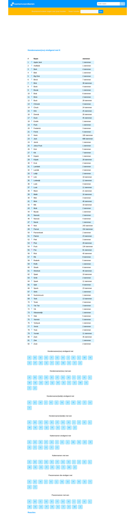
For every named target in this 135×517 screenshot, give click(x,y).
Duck (35, 118)
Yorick (36, 326)
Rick (35, 253)
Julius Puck (38, 146)
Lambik (36, 170)
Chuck (36, 107)
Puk (35, 250)
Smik (35, 278)
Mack (36, 191)
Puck (35, 246)
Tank (35, 299)
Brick (35, 97)
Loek (35, 184)
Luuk (35, 187)
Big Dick (37, 76)
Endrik (36, 121)
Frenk (36, 132)
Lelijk (35, 173)
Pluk (35, 243)
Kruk (35, 163)
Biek (35, 73)
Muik (35, 208)
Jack (35, 139)
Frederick (37, 128)
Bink (35, 83)
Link (35, 177)
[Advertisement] (67, 31)
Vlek (35, 316)
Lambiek (37, 166)
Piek (35, 239)
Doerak (36, 114)
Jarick (36, 142)
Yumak (36, 333)
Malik (36, 194)
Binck (36, 80)
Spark (36, 281)
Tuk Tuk (37, 306)
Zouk (35, 344)
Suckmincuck (39, 295)
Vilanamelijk (38, 312)
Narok (36, 222)
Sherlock (37, 271)
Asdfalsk (37, 66)
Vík (35, 309)
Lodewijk (37, 180)
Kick (35, 149)
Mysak (36, 212)
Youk (35, 330)
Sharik (36, 267)
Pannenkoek (38, 233)
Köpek (36, 160)
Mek (35, 198)
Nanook (36, 215)
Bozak (36, 90)
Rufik (35, 264)
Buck (35, 100)
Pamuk (36, 229)
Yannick (37, 319)
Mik (35, 205)
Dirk (35, 111)
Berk (35, 69)
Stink (35, 292)
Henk (36, 135)
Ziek (35, 340)
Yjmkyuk (37, 323)
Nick (35, 226)
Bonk (35, 87)
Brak (35, 93)
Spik (35, 285)
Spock (36, 288)
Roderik (36, 260)
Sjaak (36, 274)
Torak (36, 302)
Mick (35, 201)
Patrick (36, 236)
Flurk (35, 125)
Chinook (37, 104)
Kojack (36, 156)
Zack (35, 337)
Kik (35, 153)
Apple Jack (38, 62)
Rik (35, 257)
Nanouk (36, 219)
